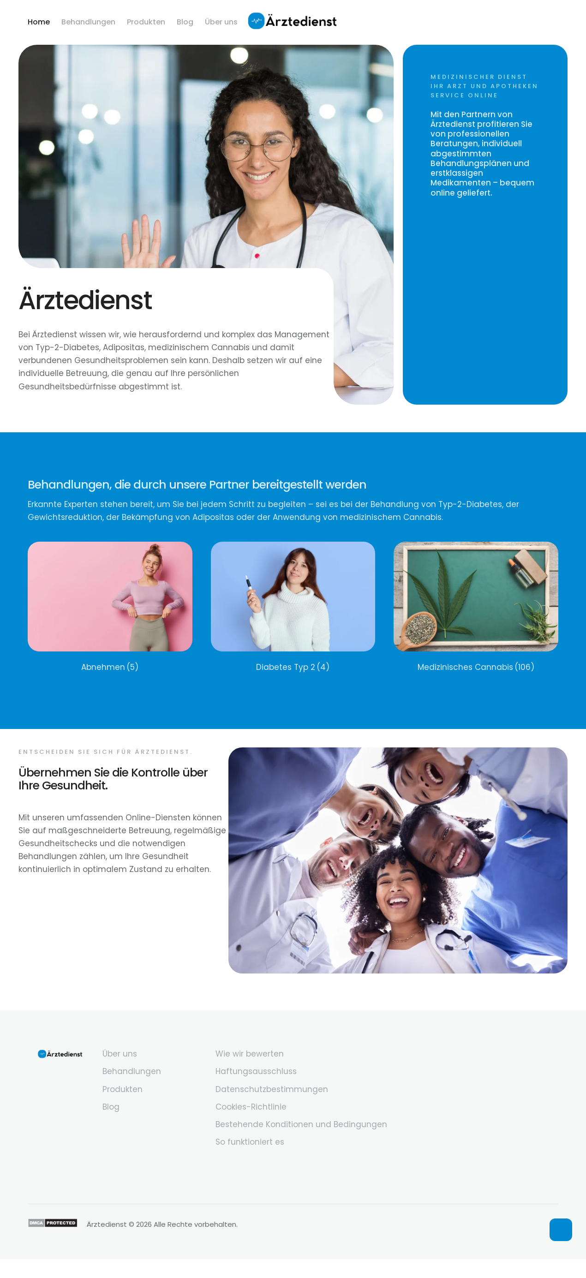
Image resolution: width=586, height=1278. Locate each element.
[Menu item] (39, 22)
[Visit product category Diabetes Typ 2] (293, 608)
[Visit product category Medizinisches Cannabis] (476, 608)
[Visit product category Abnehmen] (110, 608)
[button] (561, 1229)
